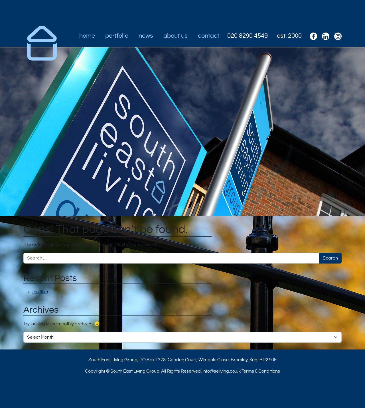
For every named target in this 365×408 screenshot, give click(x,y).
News (146, 36)
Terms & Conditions (261, 371)
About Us (175, 36)
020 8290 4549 (247, 36)
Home (87, 36)
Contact (208, 36)
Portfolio (116, 36)
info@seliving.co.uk (221, 371)
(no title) (40, 292)
